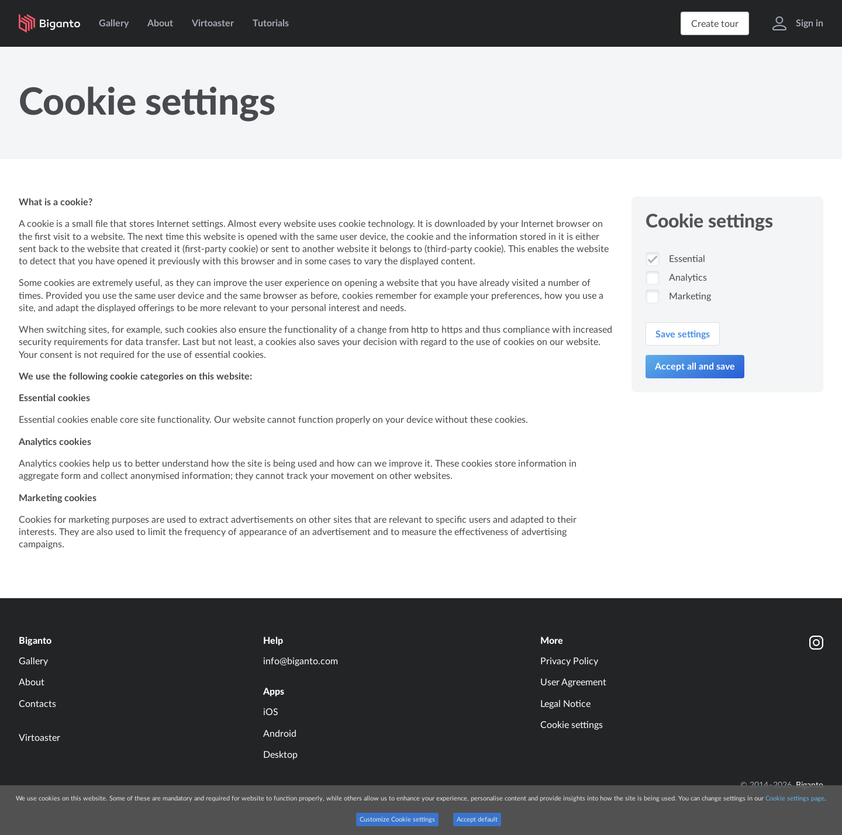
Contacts (37, 704)
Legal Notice (565, 704)
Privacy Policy (569, 661)
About (160, 23)
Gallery (114, 23)
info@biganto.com (300, 661)
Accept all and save (695, 366)
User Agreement (573, 682)
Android (279, 734)
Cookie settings (571, 725)
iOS (270, 712)
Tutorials (271, 23)
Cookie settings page (794, 798)
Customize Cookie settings (397, 819)
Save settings (682, 334)
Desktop (280, 755)
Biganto (35, 641)
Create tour (715, 24)
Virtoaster (213, 23)
